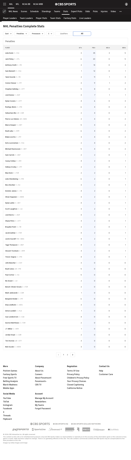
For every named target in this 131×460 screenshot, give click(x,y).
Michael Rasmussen (12, 149)
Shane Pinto (9, 221)
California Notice (74, 388)
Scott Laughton (11, 209)
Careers (38, 374)
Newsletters (40, 401)
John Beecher (10, 263)
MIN (124, 48)
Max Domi (9, 173)
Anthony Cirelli (11, 65)
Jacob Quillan (10, 233)
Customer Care (106, 374)
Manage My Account (44, 398)
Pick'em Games (10, 371)
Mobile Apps (8, 388)
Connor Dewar (10, 83)
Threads (7, 415)
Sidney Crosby (10, 167)
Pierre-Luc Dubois (12, 119)
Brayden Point (10, 227)
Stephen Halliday (11, 89)
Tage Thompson (11, 245)
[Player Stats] (41, 18)
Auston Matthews (12, 323)
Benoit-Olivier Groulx (13, 287)
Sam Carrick (9, 155)
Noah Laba (9, 131)
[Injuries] (104, 11)
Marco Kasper (10, 125)
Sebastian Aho (10, 113)
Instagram (8, 405)
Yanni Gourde (10, 77)
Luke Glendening (11, 179)
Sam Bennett (10, 71)
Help (101, 371)
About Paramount (43, 378)
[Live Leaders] (85, 18)
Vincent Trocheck (12, 251)
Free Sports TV (10, 378)
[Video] (113, 11)
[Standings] (46, 11)
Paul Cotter (9, 275)
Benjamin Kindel (11, 299)
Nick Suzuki (9, 347)
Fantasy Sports (10, 374)
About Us (39, 371)
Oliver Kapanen (11, 197)
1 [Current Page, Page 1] (63, 355)
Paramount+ (40, 381)
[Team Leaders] (26, 18)
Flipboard (7, 419)
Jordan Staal (10, 335)
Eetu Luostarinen (11, 143)
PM (93, 48)
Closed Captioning (75, 384)
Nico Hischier (10, 185)
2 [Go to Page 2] (67, 355)
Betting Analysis (10, 381)
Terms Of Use (73, 371)
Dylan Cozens (10, 101)
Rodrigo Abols (10, 107)
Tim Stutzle (9, 341)
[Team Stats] (55, 18)
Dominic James (11, 191)
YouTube (7, 398)
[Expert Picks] (77, 11)
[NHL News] (13, 11)
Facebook (7, 408)
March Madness (10, 384)
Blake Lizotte (10, 137)
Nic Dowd (8, 281)
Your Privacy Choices (76, 381)
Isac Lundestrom (11, 317)
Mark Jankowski (11, 293)
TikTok (6, 401)
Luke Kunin (9, 53)
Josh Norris (9, 215)
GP (80, 48)
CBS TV (38, 384)
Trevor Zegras (10, 257)
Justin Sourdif (10, 239)
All (82, 34)
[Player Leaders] (10, 18)
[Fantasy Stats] (70, 18)
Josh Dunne (9, 95)
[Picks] (95, 11)
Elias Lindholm (10, 305)
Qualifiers (64, 34)
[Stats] (66, 11)
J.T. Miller (8, 329)
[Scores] (24, 11)
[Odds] (87, 11)
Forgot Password (43, 408)
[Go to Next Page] (72, 354)
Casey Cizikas (10, 161)
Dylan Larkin (9, 203)
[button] (120, 11)
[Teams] (57, 11)
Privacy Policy (73, 374)
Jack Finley (9, 59)
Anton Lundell (10, 311)
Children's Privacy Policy (78, 378)
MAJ (108, 48)
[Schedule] (34, 11)
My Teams (39, 405)
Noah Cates (9, 269)
